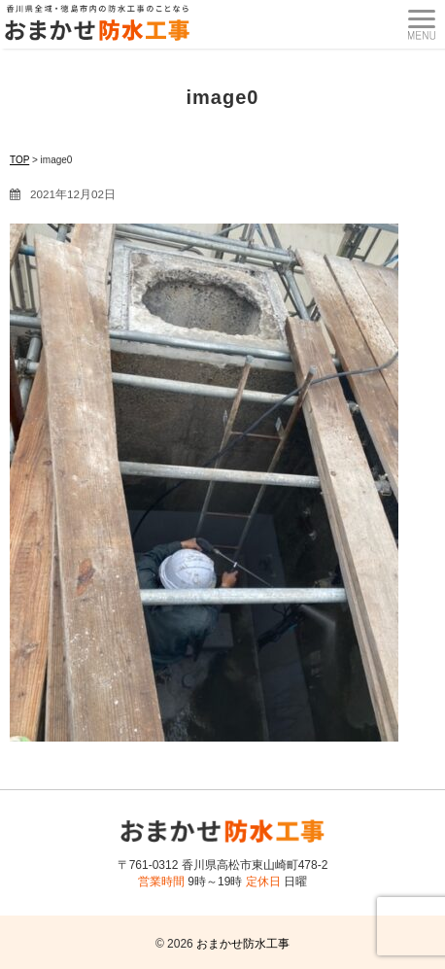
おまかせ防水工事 (243, 944)
